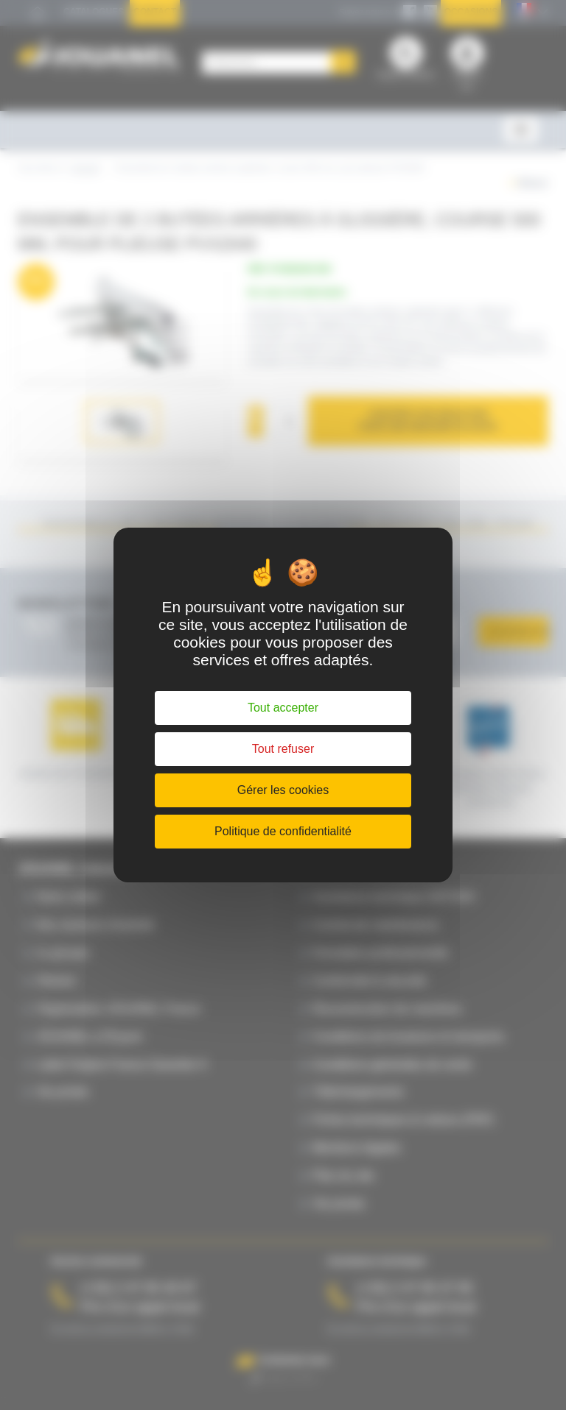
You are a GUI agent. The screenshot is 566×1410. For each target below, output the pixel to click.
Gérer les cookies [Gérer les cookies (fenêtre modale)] (283, 790)
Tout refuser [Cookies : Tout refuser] (283, 749)
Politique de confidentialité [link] (283, 831)
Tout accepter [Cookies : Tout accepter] (283, 707)
